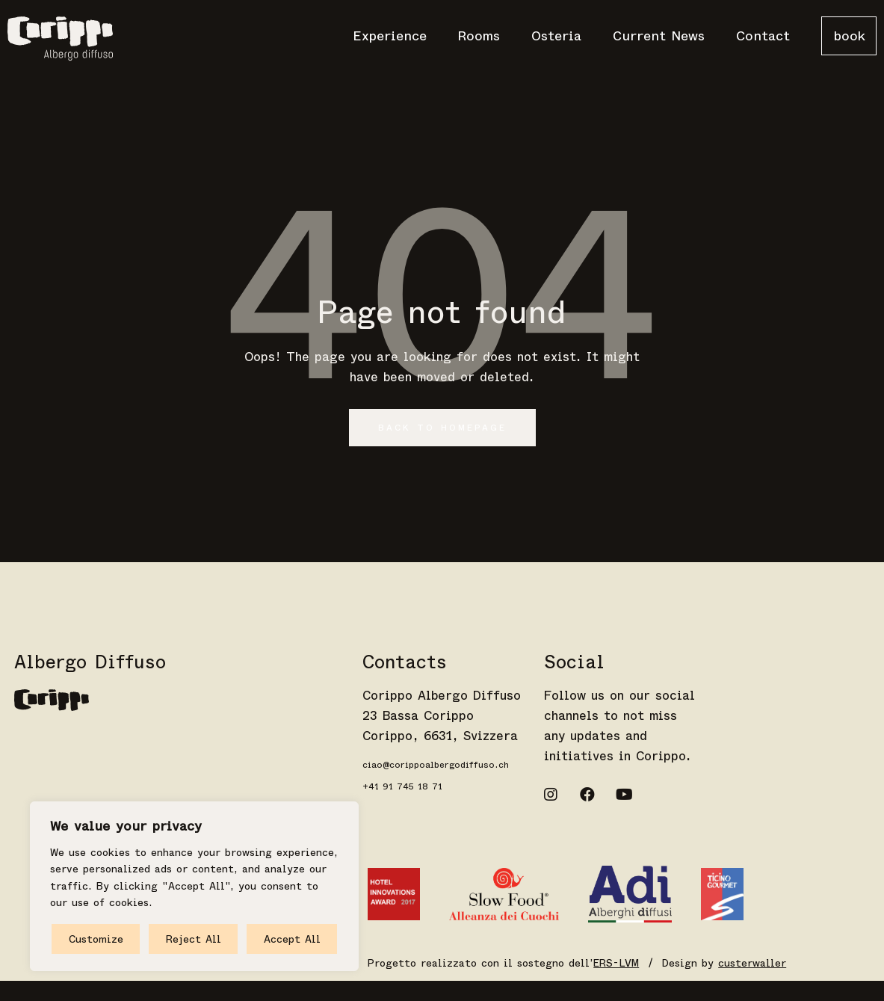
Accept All (292, 938)
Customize (96, 938)
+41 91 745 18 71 (402, 786)
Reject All (193, 938)
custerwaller (752, 962)
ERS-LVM (616, 962)
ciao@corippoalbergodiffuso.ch (435, 764)
